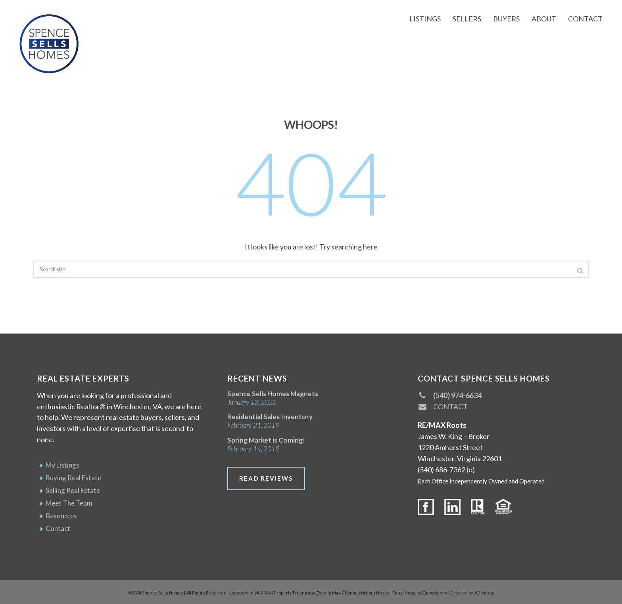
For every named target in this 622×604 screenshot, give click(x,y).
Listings (425, 18)
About (544, 18)
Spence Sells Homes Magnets (272, 393)
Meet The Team (69, 503)
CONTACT (443, 406)
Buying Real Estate (73, 478)
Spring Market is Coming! (266, 440)
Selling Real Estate (73, 490)
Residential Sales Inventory (270, 416)
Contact (585, 18)
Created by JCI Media (472, 592)
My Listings (62, 465)
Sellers (467, 18)
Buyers (506, 18)
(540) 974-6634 (450, 395)
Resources (61, 516)
